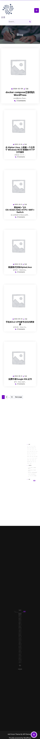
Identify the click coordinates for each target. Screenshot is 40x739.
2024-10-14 (19, 259)
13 (12, 397)
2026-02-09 (18, 88)
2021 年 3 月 (20, 635)
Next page (18, 397)
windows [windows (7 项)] (31, 461)
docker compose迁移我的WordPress (20, 93)
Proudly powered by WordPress (20, 738)
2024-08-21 (18, 371)
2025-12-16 (19, 140)
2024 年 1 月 (20, 632)
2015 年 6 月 (20, 644)
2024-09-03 (19, 314)
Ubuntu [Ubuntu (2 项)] (29, 461)
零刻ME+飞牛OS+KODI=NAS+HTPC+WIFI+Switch (20, 204)
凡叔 (26, 88)
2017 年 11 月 (20, 641)
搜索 (29, 469)
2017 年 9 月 (20, 642)
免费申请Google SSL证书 (20, 373)
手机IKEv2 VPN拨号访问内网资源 (20, 317)
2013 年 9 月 (20, 647)
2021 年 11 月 (20, 634)
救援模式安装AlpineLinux (20, 261)
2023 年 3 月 (20, 633)
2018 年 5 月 (20, 640)
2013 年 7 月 (20, 648)
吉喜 (3, 17)
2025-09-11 (19, 200)
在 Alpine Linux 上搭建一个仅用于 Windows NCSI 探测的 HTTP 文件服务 (20, 144)
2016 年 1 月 (20, 643)
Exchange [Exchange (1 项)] (31, 456)
